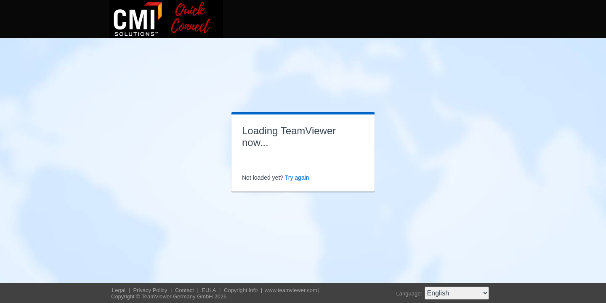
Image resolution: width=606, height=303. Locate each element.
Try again (297, 177)
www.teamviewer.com (291, 290)
